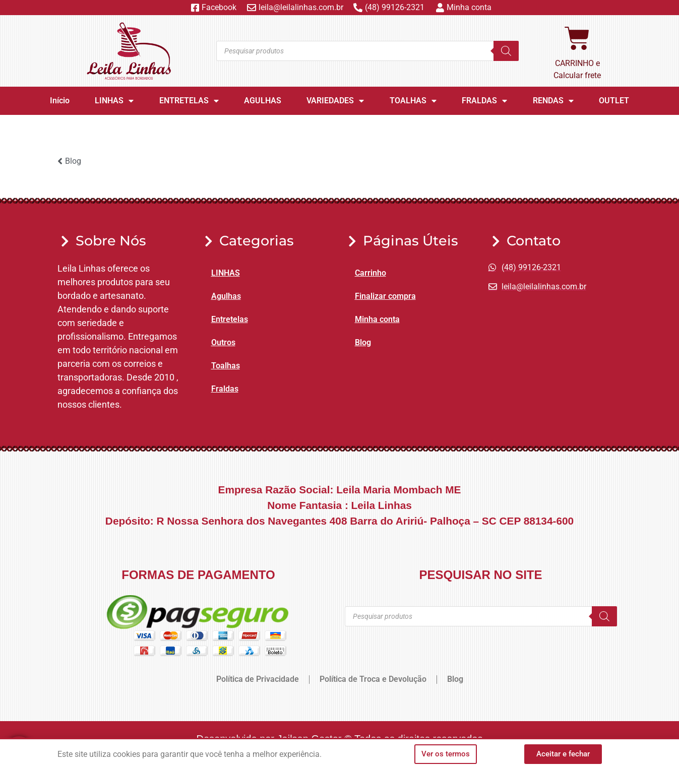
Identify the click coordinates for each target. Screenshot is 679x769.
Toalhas (225, 365)
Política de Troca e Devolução (373, 679)
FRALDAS (484, 101)
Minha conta (377, 319)
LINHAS (114, 101)
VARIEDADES (335, 101)
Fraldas (224, 389)
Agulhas (226, 296)
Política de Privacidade (257, 679)
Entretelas (229, 319)
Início (60, 100)
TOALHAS (413, 101)
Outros (223, 342)
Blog (363, 342)
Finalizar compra (385, 296)
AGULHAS (262, 100)
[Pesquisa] (506, 51)
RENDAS (553, 101)
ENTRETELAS (189, 101)
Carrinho (370, 273)
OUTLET (614, 100)
